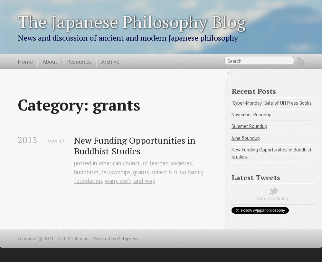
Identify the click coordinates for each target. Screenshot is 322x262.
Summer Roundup (249, 126)
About (50, 61)
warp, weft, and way (130, 181)
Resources (79, 61)
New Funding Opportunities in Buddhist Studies (136, 145)
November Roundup (251, 115)
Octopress (127, 239)
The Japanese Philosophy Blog (132, 21)
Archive (110, 61)
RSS (300, 61)
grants (141, 172)
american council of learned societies (145, 163)
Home (25, 61)
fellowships (115, 172)
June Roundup (246, 138)
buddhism (86, 172)
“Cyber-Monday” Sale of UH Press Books (272, 103)
